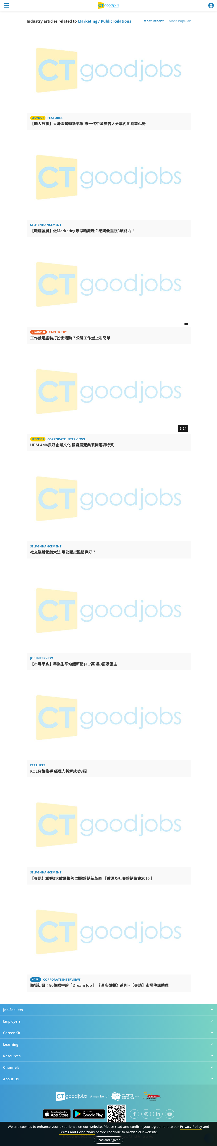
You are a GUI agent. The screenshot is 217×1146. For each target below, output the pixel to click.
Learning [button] (108, 1044)
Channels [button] (108, 1067)
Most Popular (180, 21)
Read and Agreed (108, 1140)
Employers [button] (108, 1021)
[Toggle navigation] (6, 5)
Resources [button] (108, 1055)
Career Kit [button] (108, 1032)
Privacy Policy (191, 1126)
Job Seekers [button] (108, 1009)
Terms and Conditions (77, 1132)
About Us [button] (108, 1079)
